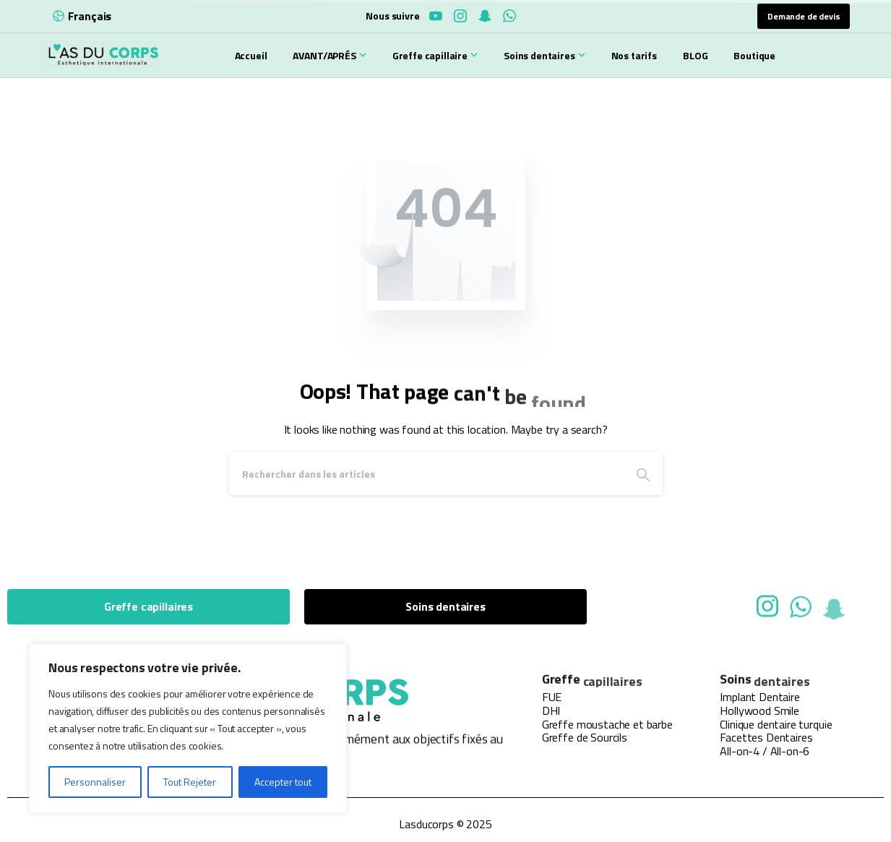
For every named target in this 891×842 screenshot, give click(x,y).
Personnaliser (95, 781)
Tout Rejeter (189, 781)
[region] (188, 728)
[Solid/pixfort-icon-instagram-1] (767, 610)
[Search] (426, 473)
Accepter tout (282, 781)
